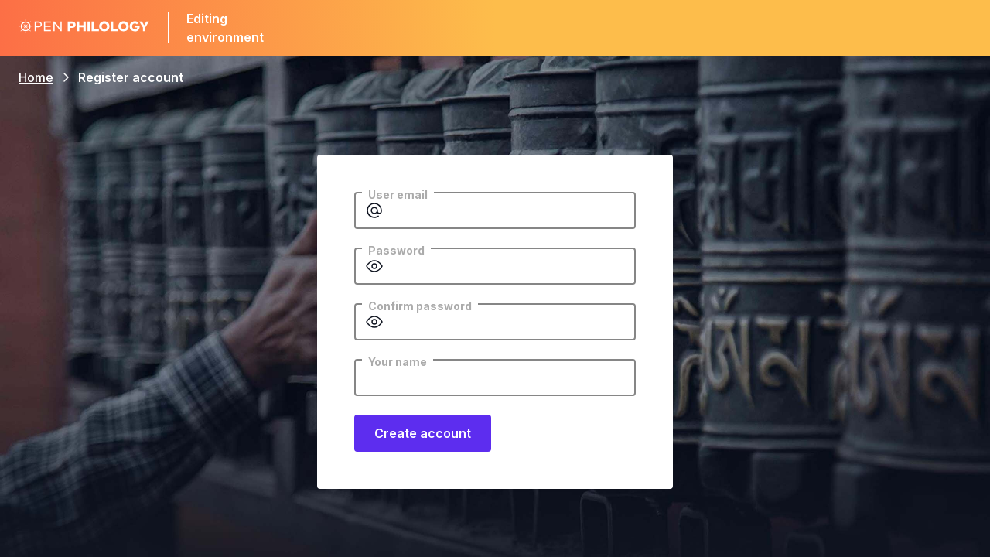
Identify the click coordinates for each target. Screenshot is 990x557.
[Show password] (374, 266)
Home (36, 77)
